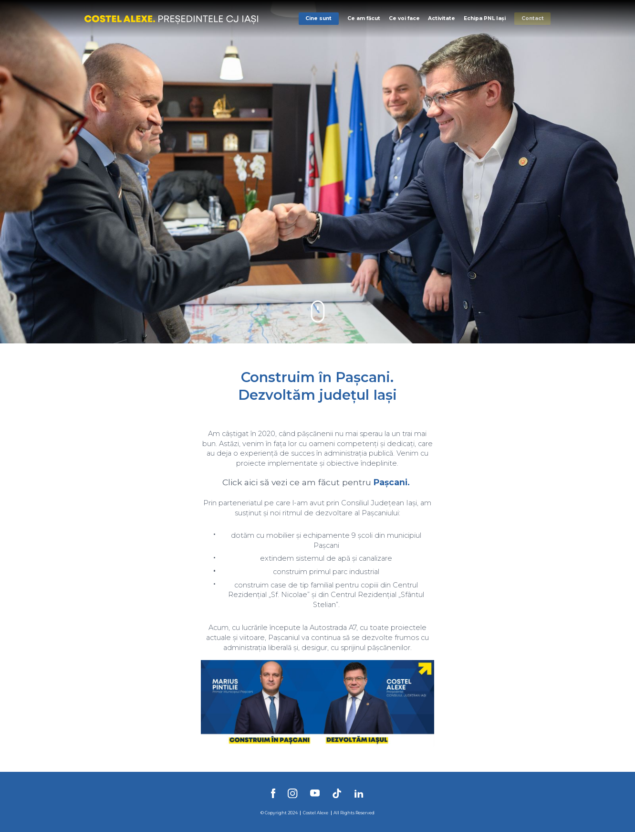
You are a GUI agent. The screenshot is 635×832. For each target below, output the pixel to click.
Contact (532, 18)
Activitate (441, 18)
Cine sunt (318, 18)
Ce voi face (404, 18)
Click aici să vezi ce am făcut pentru (296, 482)
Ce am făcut (363, 18)
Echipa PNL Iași (485, 18)
